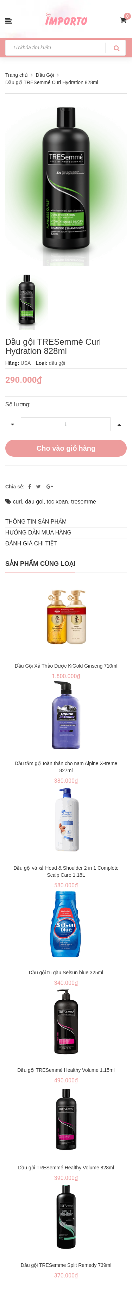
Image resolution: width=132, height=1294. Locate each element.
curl (17, 502)
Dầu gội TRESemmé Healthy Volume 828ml (66, 1167)
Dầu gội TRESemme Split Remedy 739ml (66, 1265)
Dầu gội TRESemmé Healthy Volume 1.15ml (65, 1070)
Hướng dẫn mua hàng (38, 533)
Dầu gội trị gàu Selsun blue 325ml (66, 972)
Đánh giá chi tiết (31, 543)
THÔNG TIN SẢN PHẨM (36, 522)
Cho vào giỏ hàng (66, 448)
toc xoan (57, 502)
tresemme (83, 502)
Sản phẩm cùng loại (40, 563)
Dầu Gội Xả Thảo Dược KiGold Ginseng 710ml (66, 666)
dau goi (34, 502)
